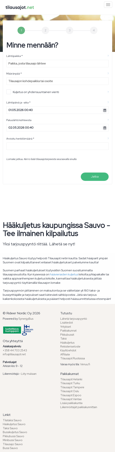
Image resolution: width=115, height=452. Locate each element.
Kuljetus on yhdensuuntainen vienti (32, 92)
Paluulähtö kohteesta (18, 120)
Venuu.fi (85, 364)
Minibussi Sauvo (13, 440)
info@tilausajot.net (14, 354)
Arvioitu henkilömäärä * (20, 138)
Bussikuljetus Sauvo (15, 432)
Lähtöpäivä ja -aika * (18, 102)
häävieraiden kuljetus (64, 274)
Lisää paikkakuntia (71, 403)
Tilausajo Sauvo (13, 444)
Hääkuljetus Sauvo (14, 424)
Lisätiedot (66, 322)
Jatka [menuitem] (95, 176)
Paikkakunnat (68, 330)
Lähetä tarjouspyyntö (73, 319)
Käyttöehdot (68, 350)
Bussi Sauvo (10, 448)
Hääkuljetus (67, 343)
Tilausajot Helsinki (71, 379)
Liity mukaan (28, 374)
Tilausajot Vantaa (71, 399)
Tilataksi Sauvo (12, 420)
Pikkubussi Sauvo (13, 436)
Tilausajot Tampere (72, 387)
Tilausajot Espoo (70, 395)
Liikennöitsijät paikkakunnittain (78, 407)
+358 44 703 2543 (15, 350)
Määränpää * (14, 73)
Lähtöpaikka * (14, 56)
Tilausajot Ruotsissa (72, 358)
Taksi (63, 338)
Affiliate (65, 354)
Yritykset (65, 327)
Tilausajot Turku (70, 383)
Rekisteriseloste (70, 346)
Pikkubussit (67, 335)
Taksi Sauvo (10, 428)
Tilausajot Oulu (69, 391)
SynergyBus (25, 319)
